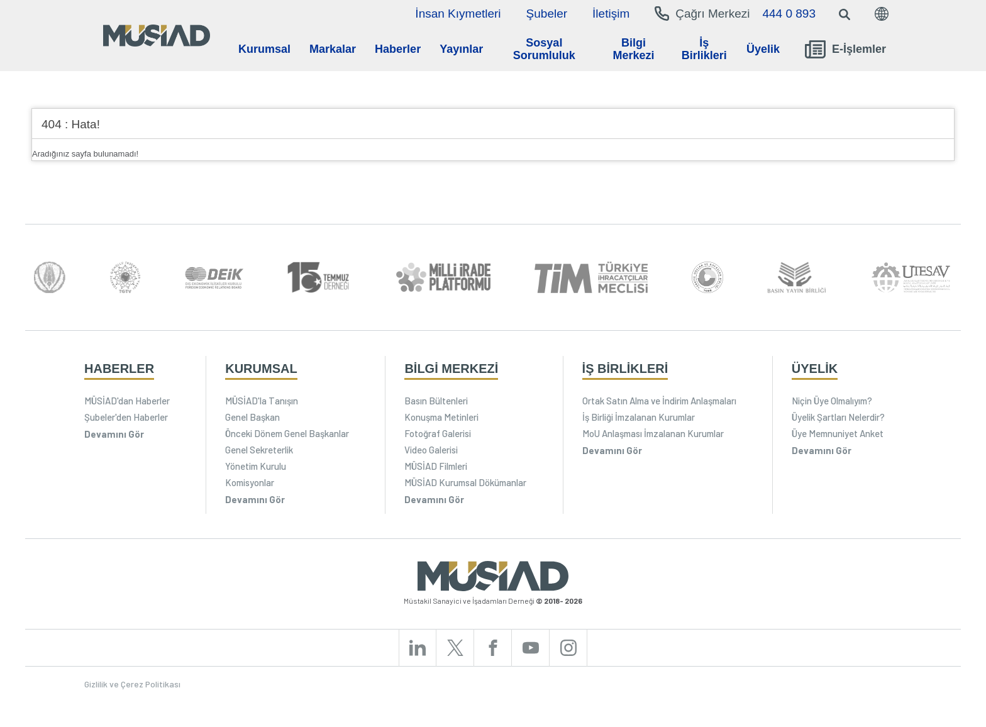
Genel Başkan (252, 417)
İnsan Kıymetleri (458, 13)
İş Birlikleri (704, 49)
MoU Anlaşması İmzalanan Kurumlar (653, 433)
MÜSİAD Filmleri (435, 466)
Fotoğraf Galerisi (437, 433)
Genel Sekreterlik (259, 449)
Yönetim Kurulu (255, 466)
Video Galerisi (431, 449)
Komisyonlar (249, 482)
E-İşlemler (845, 49)
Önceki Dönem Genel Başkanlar (287, 433)
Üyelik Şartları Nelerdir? (838, 417)
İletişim (610, 13)
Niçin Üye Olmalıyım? (832, 400)
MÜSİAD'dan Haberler (127, 400)
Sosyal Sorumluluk (544, 49)
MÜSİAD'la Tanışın (261, 400)
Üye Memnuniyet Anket (838, 433)
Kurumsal (264, 49)
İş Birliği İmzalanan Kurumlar (638, 417)
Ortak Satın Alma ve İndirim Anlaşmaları (659, 400)
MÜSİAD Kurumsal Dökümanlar (465, 482)
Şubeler (547, 13)
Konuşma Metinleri (441, 417)
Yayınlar (461, 49)
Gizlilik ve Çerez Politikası (132, 684)
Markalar (332, 49)
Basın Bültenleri (436, 400)
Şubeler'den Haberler (126, 417)
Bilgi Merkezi (633, 49)
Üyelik (763, 49)
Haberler (398, 49)
